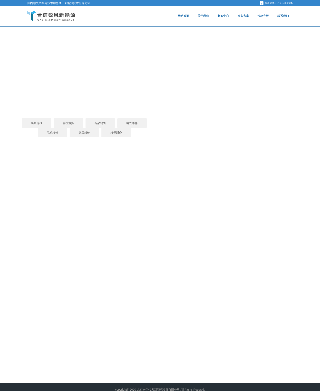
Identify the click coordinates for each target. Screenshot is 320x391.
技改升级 (263, 16)
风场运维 (64, 123)
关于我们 (203, 16)
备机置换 (96, 123)
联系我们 (283, 16)
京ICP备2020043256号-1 (160, 384)
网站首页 (183, 16)
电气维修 (160, 123)
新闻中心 (223, 16)
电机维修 (192, 123)
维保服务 (255, 123)
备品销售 (128, 123)
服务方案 (243, 16)
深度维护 (223, 123)
